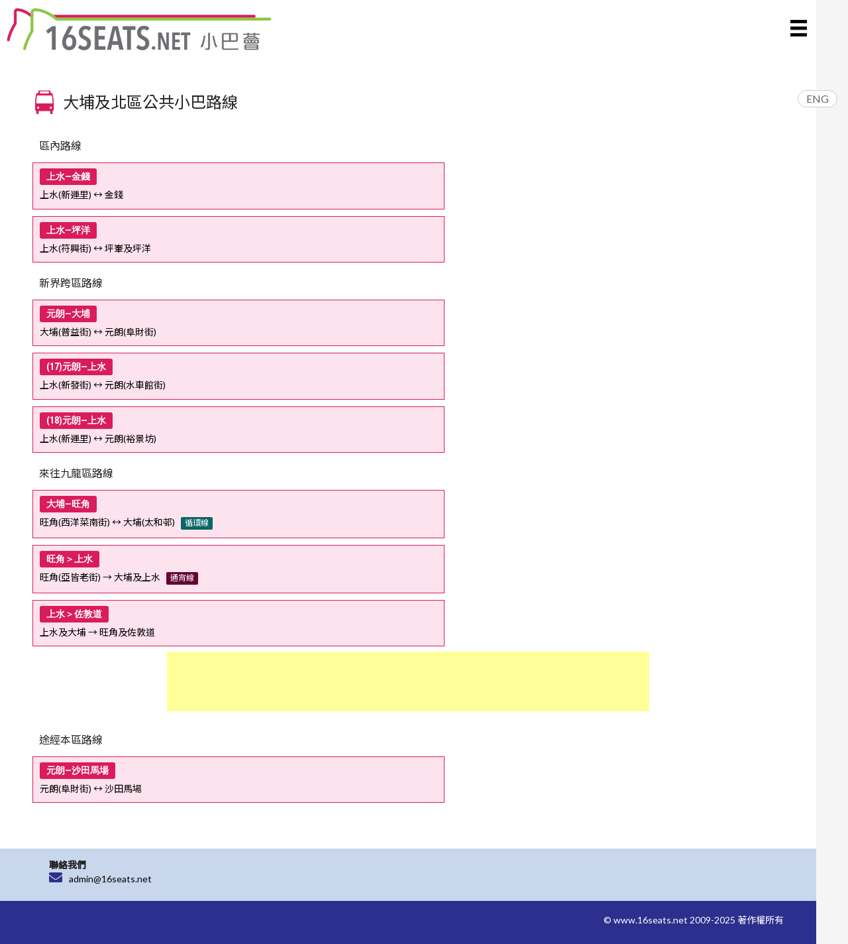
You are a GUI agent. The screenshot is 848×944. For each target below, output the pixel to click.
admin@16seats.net (110, 878)
